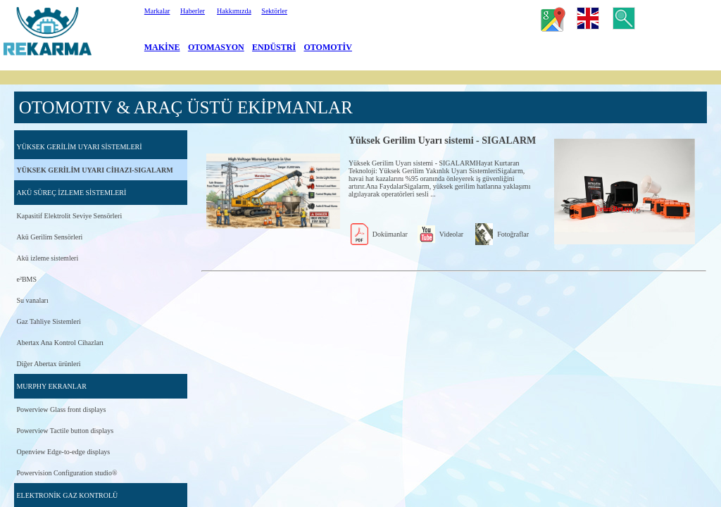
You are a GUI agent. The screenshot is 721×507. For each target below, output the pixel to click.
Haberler (192, 11)
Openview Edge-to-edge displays (63, 452)
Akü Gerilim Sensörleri (49, 237)
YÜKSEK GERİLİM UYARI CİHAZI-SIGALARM (94, 170)
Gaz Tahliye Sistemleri (48, 321)
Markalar (157, 11)
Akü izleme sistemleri (47, 258)
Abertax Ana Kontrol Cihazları (60, 342)
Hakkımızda (234, 11)
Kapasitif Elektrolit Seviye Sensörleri (69, 216)
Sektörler (274, 11)
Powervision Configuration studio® (66, 473)
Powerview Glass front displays (61, 409)
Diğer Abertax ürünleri (48, 364)
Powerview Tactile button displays (64, 430)
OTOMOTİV (328, 47)
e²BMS (26, 279)
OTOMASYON (216, 47)
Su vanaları (32, 300)
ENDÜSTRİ (274, 47)
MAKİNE (162, 47)
